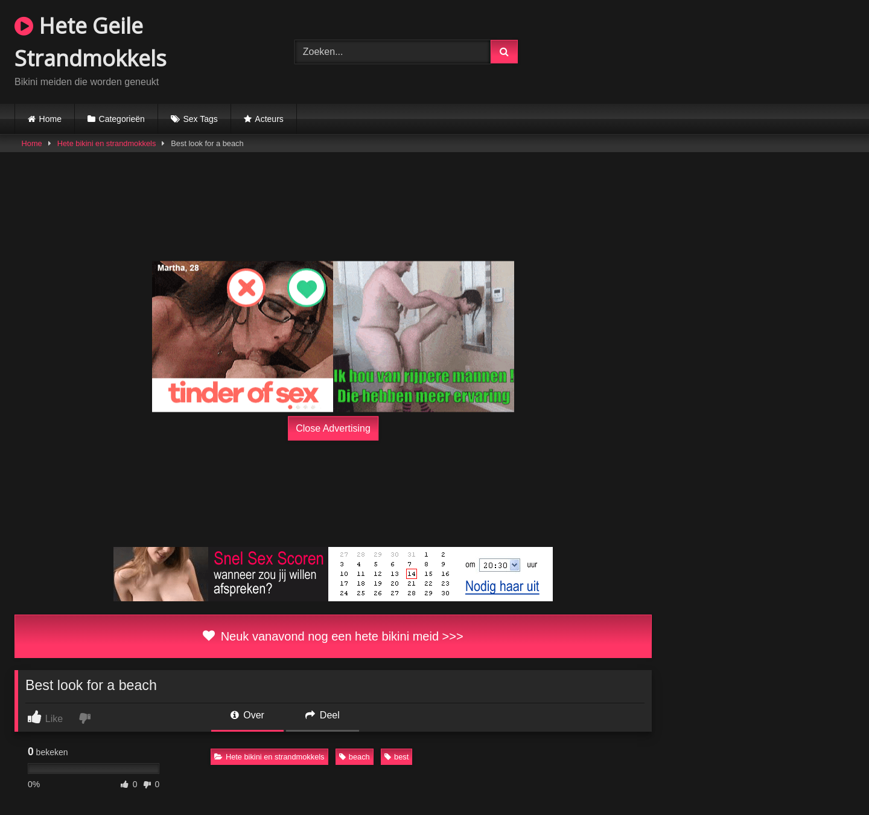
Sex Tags (200, 119)
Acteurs (269, 119)
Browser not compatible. (715, 50)
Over (247, 715)
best (396, 756)
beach (354, 756)
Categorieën (122, 119)
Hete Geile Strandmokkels (90, 42)
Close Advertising (333, 428)
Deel (322, 715)
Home (50, 119)
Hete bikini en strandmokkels (106, 143)
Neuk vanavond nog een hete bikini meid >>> (333, 636)
